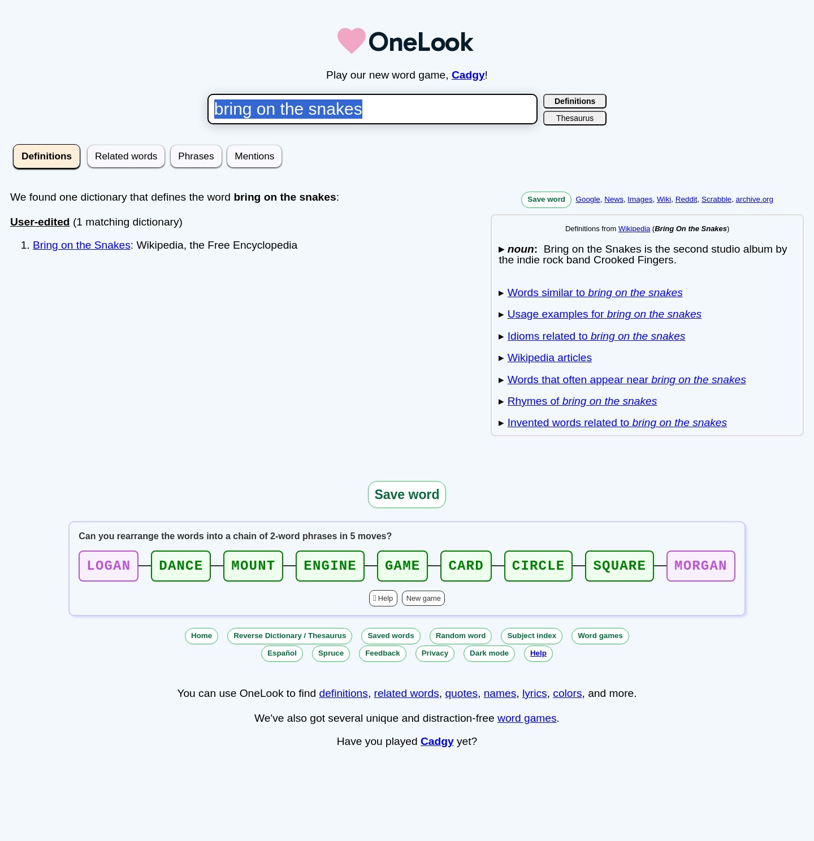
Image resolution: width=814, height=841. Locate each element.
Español (282, 656)
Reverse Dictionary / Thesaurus (289, 639)
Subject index (531, 639)
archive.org (754, 199)
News (614, 199)
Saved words (390, 639)
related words (406, 697)
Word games (600, 639)
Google (587, 199)
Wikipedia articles (550, 357)
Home (201, 639)
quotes (461, 697)
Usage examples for (605, 314)
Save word (546, 199)
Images (639, 199)
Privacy (435, 656)
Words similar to (595, 292)
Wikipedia (634, 228)
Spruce (331, 656)
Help (385, 601)
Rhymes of (582, 401)
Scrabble (716, 199)
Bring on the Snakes (82, 245)
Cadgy (468, 75)
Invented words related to (617, 422)
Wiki (664, 199)
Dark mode (489, 656)
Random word (461, 639)
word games (527, 721)
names (500, 697)
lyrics (534, 697)
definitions (343, 697)
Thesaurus (575, 118)
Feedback (382, 656)
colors (567, 697)
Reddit (687, 199)
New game (423, 601)
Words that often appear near (627, 379)
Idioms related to (597, 336)
